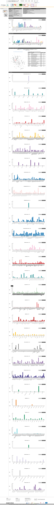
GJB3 (28, 55)
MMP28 (29, 54)
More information (39, 504)
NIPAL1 (29, 62)
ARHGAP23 (29, 63)
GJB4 (28, 56)
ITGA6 (28, 57)
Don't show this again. (43, 504)
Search (36, 2)
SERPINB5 (29, 64)
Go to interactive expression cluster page (17, 51)
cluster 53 (22, 49)
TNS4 (28, 53)
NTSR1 (29, 65)
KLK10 (28, 66)
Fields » (38, 2)
